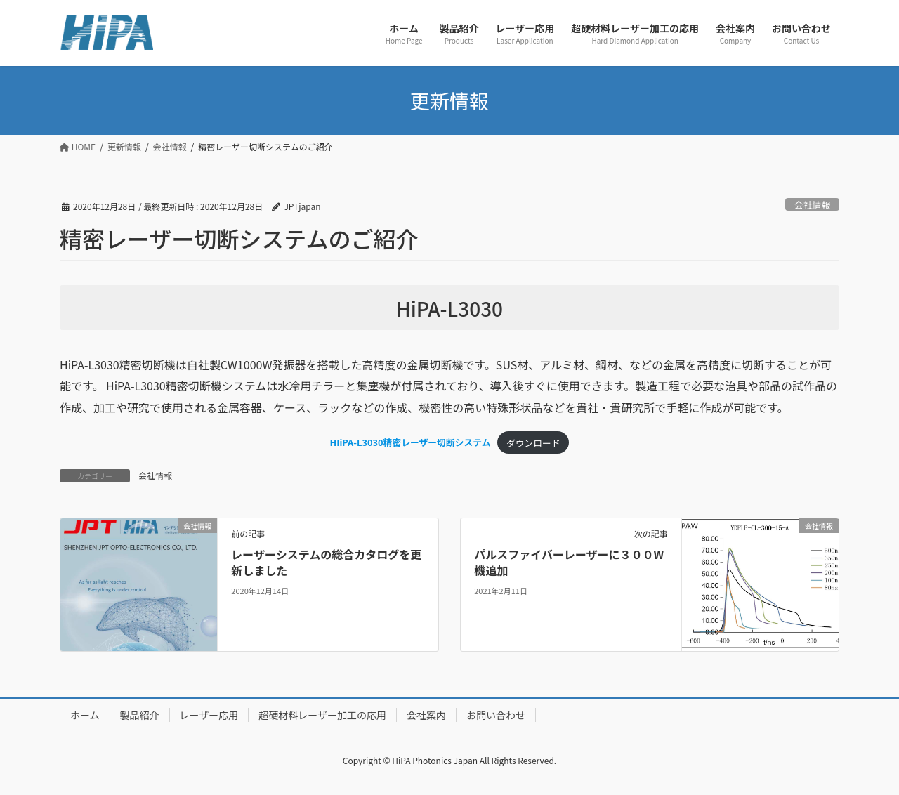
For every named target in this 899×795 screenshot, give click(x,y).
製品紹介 (139, 715)
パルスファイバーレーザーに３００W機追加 (569, 562)
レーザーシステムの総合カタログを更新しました (326, 562)
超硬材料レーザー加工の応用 (322, 715)
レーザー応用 (209, 715)
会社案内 (426, 715)
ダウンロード (533, 442)
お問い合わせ (495, 715)
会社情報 (812, 204)
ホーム (85, 715)
